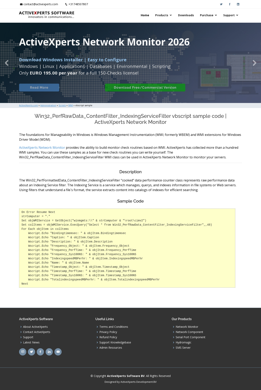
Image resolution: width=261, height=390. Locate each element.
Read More (39, 92)
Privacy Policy (108, 332)
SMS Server (183, 347)
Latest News (31, 342)
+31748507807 (78, 4)
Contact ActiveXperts (36, 332)
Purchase (207, 15)
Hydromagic (183, 342)
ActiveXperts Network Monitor (42, 147)
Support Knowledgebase (115, 342)
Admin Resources (110, 347)
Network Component (189, 332)
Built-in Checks (82, 92)
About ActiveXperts (35, 326)
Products (162, 15)
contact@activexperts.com (40, 4)
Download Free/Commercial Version (145, 92)
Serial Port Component (190, 337)
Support (229, 15)
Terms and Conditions (113, 326)
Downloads (186, 15)
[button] (6, 63)
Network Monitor (187, 326)
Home (145, 15)
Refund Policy (108, 337)
